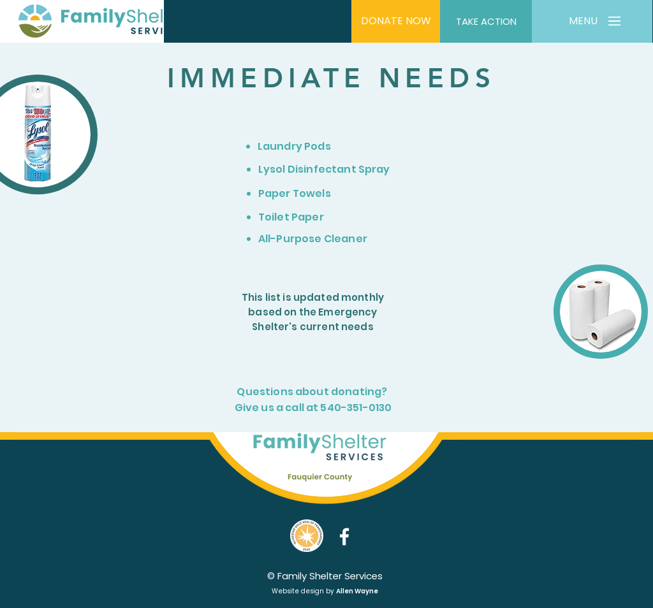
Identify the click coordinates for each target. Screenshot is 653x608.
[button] (583, 21)
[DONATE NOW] (395, 21)
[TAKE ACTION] (486, 21)
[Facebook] (344, 536)
